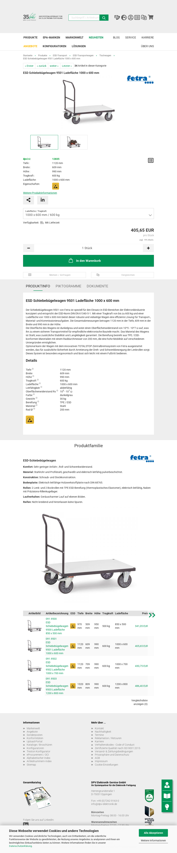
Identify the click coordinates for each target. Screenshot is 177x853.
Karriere (148, 37)
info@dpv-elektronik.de (104, 804)
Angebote (30, 46)
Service (130, 37)
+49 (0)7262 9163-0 (108, 800)
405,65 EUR (141, 646)
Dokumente (97, 286)
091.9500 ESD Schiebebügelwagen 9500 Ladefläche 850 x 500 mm (57, 626)
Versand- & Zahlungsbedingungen (114, 751)
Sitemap (31, 764)
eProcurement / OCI (38, 754)
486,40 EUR (141, 685)
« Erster (29, 65)
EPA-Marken (51, 37)
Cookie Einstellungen (106, 764)
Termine (99, 734)
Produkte (30, 37)
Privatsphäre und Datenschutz (112, 754)
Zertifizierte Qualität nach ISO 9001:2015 (117, 748)
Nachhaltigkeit (103, 731)
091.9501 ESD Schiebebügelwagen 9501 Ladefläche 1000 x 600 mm (57, 646)
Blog (116, 37)
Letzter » (67, 65)
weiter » (54, 65)
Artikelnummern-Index (39, 761)
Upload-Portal (34, 741)
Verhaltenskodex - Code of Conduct (114, 744)
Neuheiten (96, 37)
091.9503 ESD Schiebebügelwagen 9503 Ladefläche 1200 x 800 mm (57, 686)
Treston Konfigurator (38, 751)
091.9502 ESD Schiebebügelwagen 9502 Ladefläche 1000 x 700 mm (57, 666)
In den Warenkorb (84, 260)
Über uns (147, 46)
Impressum (101, 761)
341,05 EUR (141, 626)
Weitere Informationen (153, 840)
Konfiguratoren (54, 46)
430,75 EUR (141, 666)
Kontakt (99, 728)
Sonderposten (35, 734)
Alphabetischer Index (38, 757)
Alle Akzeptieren (153, 832)
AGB (97, 757)
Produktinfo (38, 286)
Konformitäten (35, 738)
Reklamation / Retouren (108, 738)
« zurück (41, 65)
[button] (152, 660)
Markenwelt (74, 37)
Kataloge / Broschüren (39, 744)
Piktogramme (68, 286)
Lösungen (79, 46)
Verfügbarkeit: (31, 222)
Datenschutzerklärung (20, 846)
